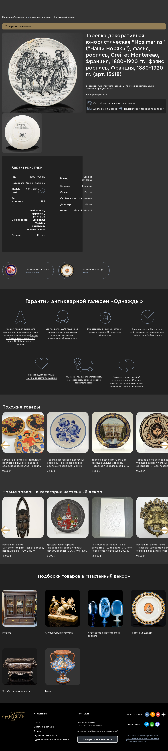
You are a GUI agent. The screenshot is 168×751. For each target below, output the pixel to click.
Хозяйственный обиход (16, 691)
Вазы (48, 691)
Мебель (6, 633)
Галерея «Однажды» (14, 17)
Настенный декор (64, 17)
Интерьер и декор (40, 17)
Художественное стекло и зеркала (104, 634)
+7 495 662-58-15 (86, 723)
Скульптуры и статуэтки (59, 633)
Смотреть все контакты (97, 739)
